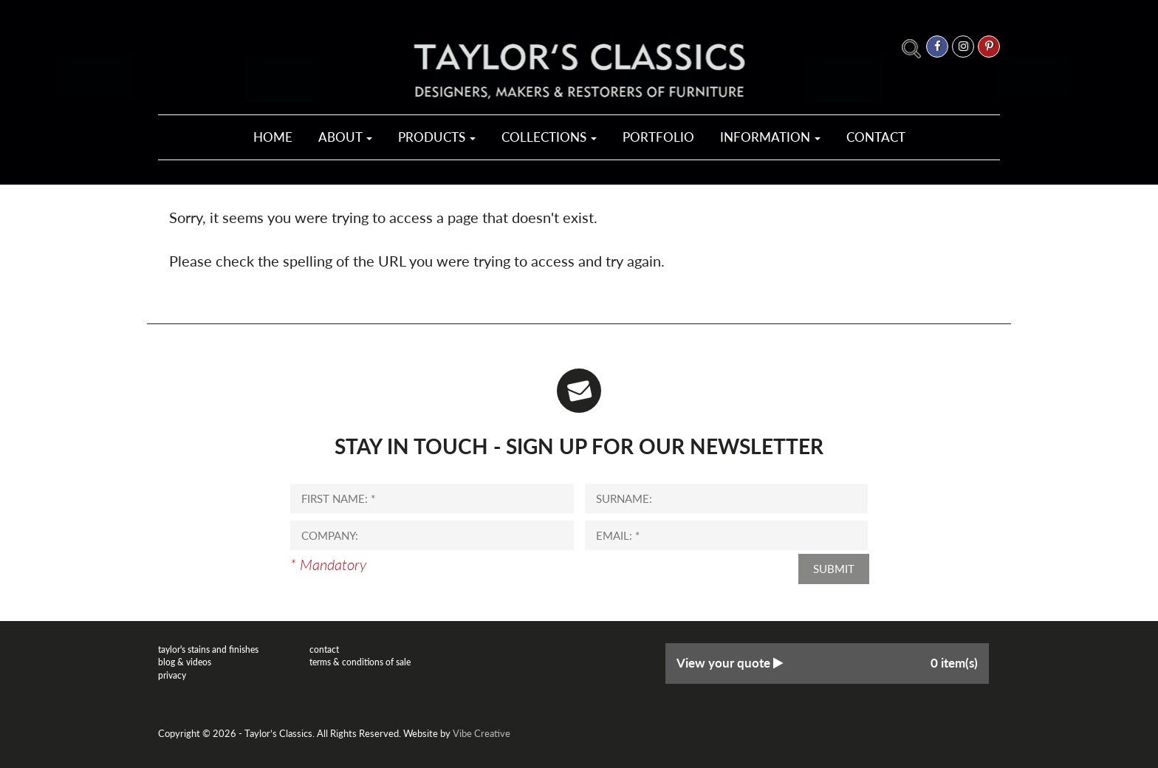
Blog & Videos (184, 662)
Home (272, 137)
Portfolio (658, 137)
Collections (549, 137)
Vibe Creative (481, 733)
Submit (833, 568)
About (345, 137)
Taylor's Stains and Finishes (208, 649)
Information (770, 137)
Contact (875, 137)
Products (437, 137)
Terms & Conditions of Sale (360, 662)
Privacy (172, 675)
